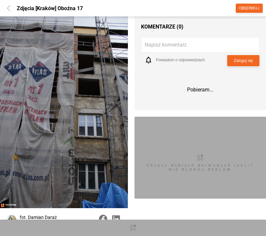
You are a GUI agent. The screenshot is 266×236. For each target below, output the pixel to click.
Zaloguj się (243, 60)
